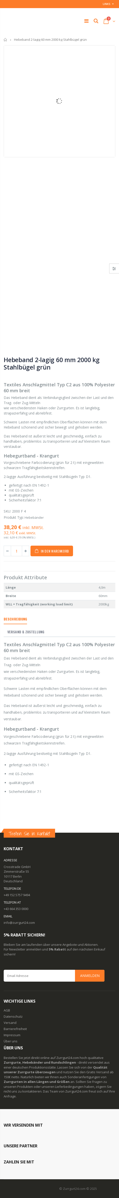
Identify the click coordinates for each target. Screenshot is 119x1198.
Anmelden (90, 975)
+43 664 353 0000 (16, 909)
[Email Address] (54, 976)
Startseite (5, 39)
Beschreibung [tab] (15, 618)
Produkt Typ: (14, 517)
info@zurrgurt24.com (19, 922)
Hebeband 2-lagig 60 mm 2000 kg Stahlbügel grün (52, 363)
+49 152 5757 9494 (17, 895)
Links (106, 4)
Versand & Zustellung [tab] (25, 631)
